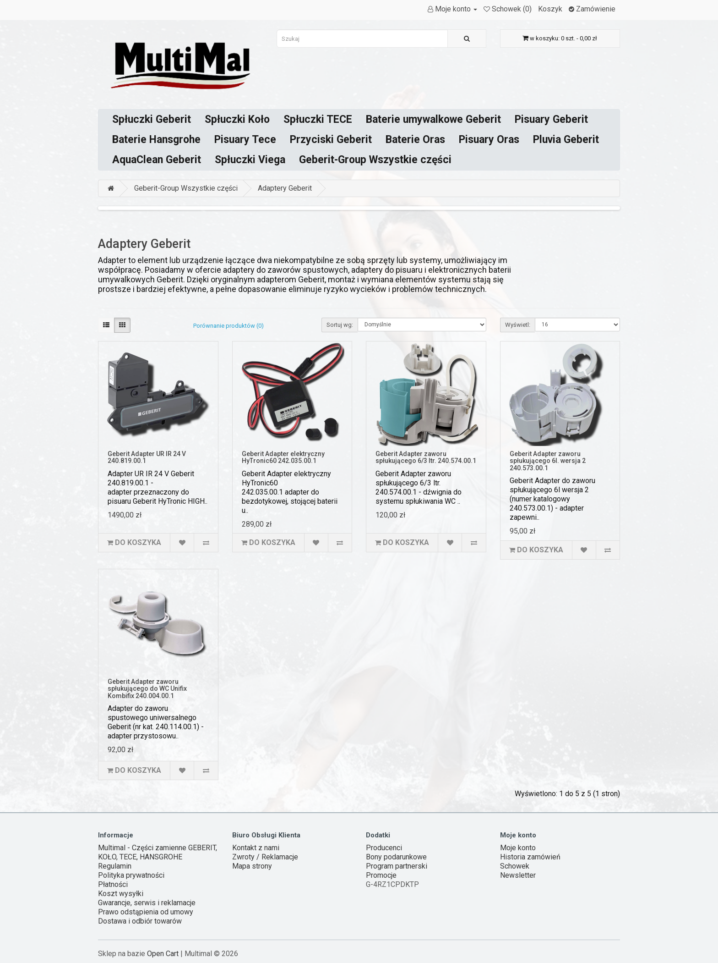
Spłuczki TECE (317, 119)
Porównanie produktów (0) (228, 325)
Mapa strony (252, 866)
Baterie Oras (415, 139)
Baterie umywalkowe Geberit (433, 119)
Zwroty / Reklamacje (265, 857)
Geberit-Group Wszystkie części (375, 160)
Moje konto (518, 847)
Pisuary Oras (489, 139)
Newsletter (518, 875)
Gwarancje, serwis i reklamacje (147, 902)
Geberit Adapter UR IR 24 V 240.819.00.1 (147, 457)
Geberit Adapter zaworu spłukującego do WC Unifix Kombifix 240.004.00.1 (147, 688)
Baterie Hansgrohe (156, 139)
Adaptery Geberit (285, 188)
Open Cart (163, 953)
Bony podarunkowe (396, 857)
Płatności (113, 884)
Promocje (381, 875)
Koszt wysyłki (120, 893)
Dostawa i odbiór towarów (140, 921)
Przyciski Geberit (331, 139)
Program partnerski (396, 866)
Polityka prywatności (131, 875)
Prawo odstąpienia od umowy (145, 912)
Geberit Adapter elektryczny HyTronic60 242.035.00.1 (283, 457)
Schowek (514, 866)
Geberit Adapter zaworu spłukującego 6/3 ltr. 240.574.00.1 (425, 457)
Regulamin (114, 866)
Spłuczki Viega (250, 160)
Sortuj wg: (339, 324)
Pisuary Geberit (551, 119)
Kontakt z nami (255, 847)
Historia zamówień (530, 857)
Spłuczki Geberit (151, 119)
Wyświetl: (517, 324)
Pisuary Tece (245, 139)
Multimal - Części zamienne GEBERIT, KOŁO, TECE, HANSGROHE (157, 852)
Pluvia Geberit (566, 139)
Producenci (384, 847)
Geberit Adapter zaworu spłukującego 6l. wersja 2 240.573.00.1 (548, 461)
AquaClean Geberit (156, 160)
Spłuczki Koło (237, 119)
